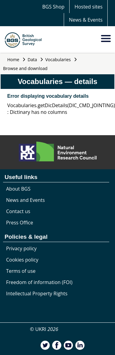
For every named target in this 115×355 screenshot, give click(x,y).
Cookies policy (22, 259)
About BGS (18, 188)
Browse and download (25, 68)
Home (13, 59)
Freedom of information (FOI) (39, 282)
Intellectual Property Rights (36, 293)
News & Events (85, 19)
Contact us (18, 211)
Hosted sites (88, 6)
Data (32, 59)
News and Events (25, 200)
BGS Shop (53, 6)
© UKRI (44, 329)
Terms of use (21, 271)
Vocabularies (58, 59)
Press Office (19, 222)
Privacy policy (21, 248)
